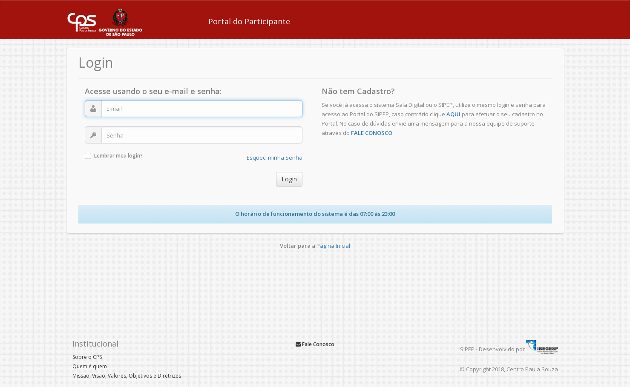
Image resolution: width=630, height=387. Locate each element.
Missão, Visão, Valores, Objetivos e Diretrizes (126, 375)
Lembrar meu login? (118, 156)
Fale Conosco (315, 344)
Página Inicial (333, 245)
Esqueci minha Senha (274, 157)
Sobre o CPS (87, 357)
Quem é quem (89, 366)
